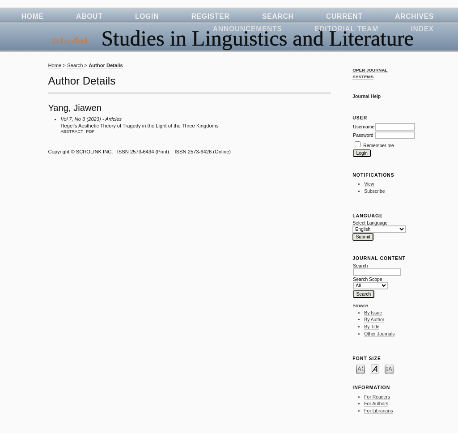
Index (422, 29)
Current (344, 16)
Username (363, 126)
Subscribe (374, 191)
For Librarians (378, 410)
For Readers (377, 397)
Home (32, 16)
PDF (90, 131)
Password (363, 135)
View (369, 184)
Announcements (247, 29)
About (89, 16)
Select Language (369, 223)
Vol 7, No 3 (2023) (80, 119)
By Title (371, 326)
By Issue (373, 312)
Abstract (71, 131)
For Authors (376, 403)
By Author (374, 319)
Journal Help (366, 96)
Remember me (378, 145)
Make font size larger (389, 368)
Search (278, 16)
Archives (414, 16)
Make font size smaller (360, 368)
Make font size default (374, 368)
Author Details (106, 65)
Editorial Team (346, 29)
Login (147, 16)
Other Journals (379, 333)
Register (210, 16)
